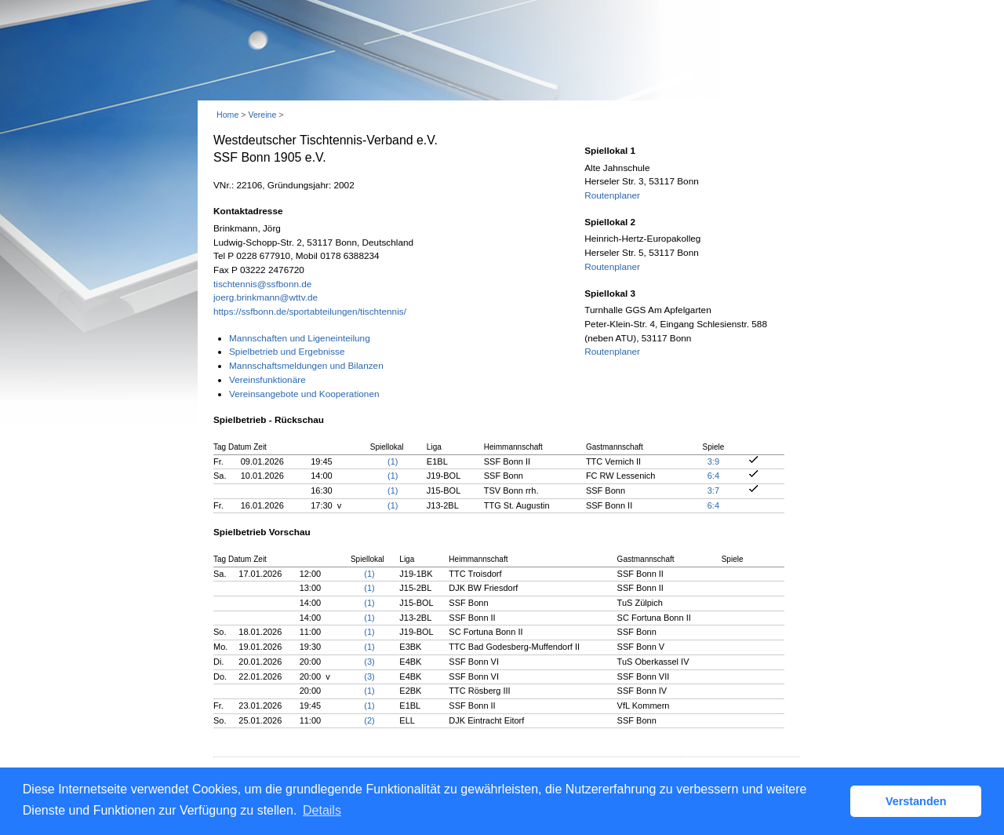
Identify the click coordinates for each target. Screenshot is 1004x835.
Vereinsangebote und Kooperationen (304, 393)
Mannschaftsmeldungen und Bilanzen (306, 365)
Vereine (262, 114)
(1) (392, 461)
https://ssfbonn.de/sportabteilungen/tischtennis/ (309, 311)
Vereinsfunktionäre (267, 379)
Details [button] (322, 810)
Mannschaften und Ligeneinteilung (299, 338)
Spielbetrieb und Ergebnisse (287, 351)
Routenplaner (612, 195)
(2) (369, 720)
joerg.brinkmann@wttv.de (265, 297)
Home (227, 114)
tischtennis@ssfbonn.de (262, 284)
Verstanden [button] (916, 801)
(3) (369, 661)
